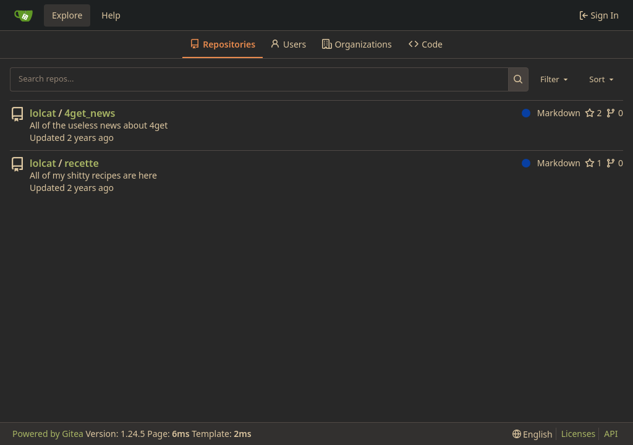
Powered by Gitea (47, 433)
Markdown (551, 113)
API (611, 433)
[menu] (532, 434)
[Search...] (518, 79)
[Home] (23, 15)
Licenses (578, 433)
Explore (67, 15)
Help (111, 15)
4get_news (89, 113)
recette (81, 163)
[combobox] (555, 79)
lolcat (43, 113)
